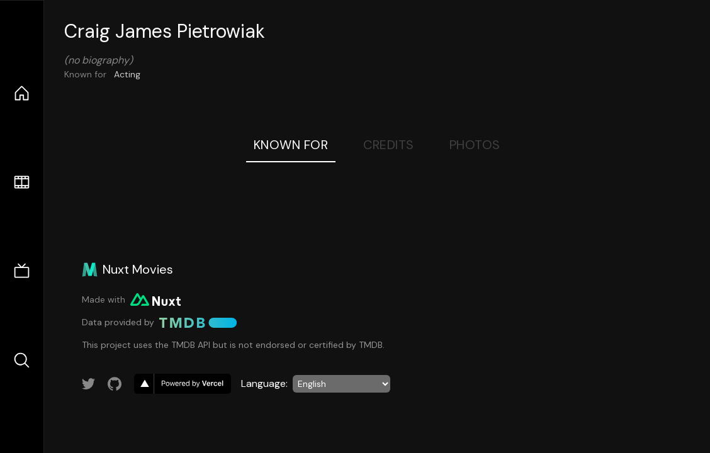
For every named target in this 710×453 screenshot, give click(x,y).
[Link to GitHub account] (114, 384)
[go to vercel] (182, 384)
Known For (291, 145)
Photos (474, 145)
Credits (388, 145)
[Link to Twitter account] (89, 384)
